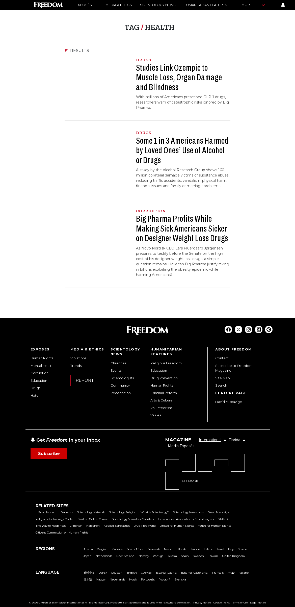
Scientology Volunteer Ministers (133, 519)
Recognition (121, 393)
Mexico (168, 549)
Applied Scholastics (117, 525)
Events (116, 370)
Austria (88, 549)
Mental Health (42, 366)
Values (155, 415)
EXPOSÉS (84, 5)
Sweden (198, 556)
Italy (231, 549)
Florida (181, 549)
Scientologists (122, 378)
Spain (185, 556)
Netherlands (104, 556)
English (131, 572)
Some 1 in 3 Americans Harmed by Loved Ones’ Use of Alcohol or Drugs (182, 150)
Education (39, 380)
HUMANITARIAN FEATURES (205, 5)
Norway (144, 556)
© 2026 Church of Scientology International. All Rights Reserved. (69, 602)
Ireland (208, 549)
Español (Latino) (166, 572)
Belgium (103, 549)
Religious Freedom (166, 363)
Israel (220, 549)
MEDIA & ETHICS (118, 5)
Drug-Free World (145, 525)
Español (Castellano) (194, 572)
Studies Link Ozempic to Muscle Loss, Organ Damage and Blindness (179, 77)
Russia (172, 556)
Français (218, 572)
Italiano (244, 572)
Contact (222, 358)
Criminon (76, 525)
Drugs (35, 388)
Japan (88, 556)
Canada (118, 549)
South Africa (135, 549)
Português (148, 579)
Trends (76, 366)
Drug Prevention (164, 378)
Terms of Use (240, 602)
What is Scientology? (155, 512)
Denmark (153, 549)
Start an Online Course (93, 519)
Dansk (103, 572)
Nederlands (117, 579)
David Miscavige (228, 402)
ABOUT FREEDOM (233, 349)
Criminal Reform (163, 393)
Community (120, 385)
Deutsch (116, 572)
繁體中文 (89, 572)
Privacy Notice (202, 602)
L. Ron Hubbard (46, 512)
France (195, 549)
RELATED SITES (52, 505)
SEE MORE (190, 481)
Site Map (222, 378)
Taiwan (213, 556)
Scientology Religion (123, 512)
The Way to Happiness (51, 525)
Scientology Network (91, 512)
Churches (118, 363)
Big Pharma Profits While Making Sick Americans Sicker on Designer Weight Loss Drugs (182, 228)
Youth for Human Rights (214, 525)
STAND (223, 519)
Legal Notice (258, 602)
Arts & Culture (161, 400)
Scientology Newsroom (188, 512)
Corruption (39, 373)
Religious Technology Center (55, 519)
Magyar (101, 579)
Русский (165, 579)
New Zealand (125, 556)
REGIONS (45, 548)
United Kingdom (233, 556)
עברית (231, 572)
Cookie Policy (221, 602)
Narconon (93, 525)
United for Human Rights (177, 525)
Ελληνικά (146, 572)
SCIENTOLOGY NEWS (158, 5)
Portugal (158, 556)
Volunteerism (161, 408)
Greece (242, 549)
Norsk (133, 579)
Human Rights (42, 358)
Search (221, 385)
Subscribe (49, 453)
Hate (35, 395)
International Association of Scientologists (186, 519)
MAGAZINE (178, 440)
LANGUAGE (47, 572)
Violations (78, 358)
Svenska (180, 579)
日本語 (88, 579)
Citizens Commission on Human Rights (62, 532)
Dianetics (67, 512)
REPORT (85, 380)
